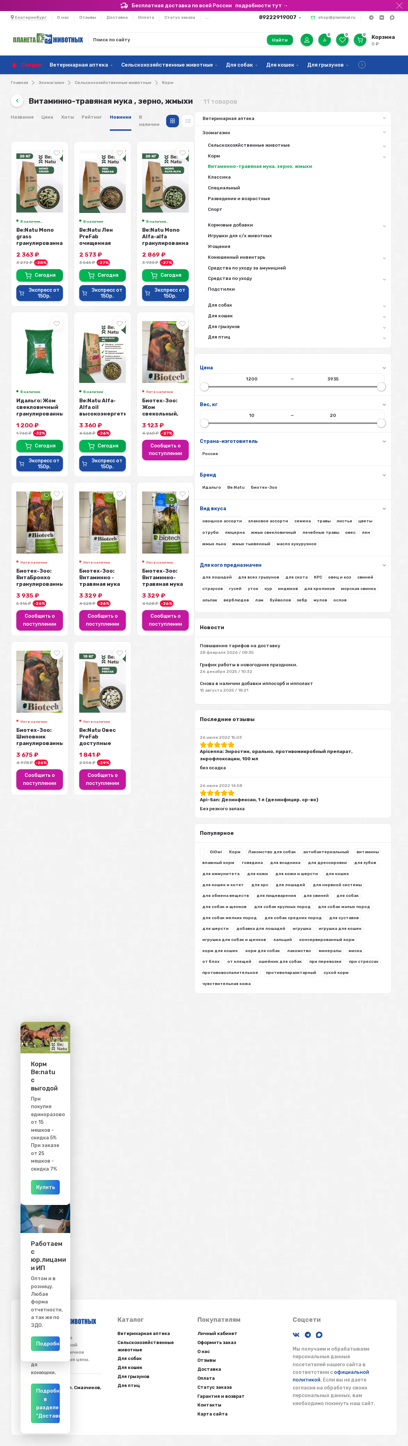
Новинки (235, 117)
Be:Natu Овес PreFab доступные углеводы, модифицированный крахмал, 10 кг (254, 724)
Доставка (117, 17)
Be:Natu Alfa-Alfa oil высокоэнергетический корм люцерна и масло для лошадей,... (260, 407)
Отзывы (87, 17)
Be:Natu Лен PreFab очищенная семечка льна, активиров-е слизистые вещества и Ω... (259, 241)
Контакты (209, 1405)
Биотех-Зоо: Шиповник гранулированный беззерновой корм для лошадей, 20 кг (163, 724)
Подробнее (90, 1344)
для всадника (34, 993)
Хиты (182, 117)
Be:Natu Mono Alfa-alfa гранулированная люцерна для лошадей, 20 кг (353, 237)
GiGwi (32, 949)
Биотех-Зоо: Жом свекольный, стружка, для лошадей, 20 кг (353, 403)
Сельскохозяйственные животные (167, 65)
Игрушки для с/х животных (56, 244)
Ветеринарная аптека (79, 65)
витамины (83, 971)
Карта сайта (212, 1414)
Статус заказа (179, 17)
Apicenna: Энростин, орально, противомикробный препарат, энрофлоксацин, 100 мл (55, 838)
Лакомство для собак (42, 960)
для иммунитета (66, 1004)
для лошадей (58, 1037)
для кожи (29, 1015)
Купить (89, 1187)
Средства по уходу (68, 288)
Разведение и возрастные (55, 206)
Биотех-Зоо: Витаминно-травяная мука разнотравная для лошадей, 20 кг (350, 574)
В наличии (266, 117)
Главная (19, 82)
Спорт (31, 217)
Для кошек (280, 65)
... (207, 17)
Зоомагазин (51, 82)
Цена (162, 117)
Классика (35, 185)
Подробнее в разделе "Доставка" (90, 1416)
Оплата (146, 17)
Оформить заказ (216, 1342)
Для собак (239, 65)
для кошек (30, 1026)
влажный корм (35, 982)
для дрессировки (75, 993)
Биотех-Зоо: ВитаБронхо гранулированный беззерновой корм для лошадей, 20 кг (166, 574)
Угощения (35, 254)
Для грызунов (325, 65)
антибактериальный (42, 971)
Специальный (40, 196)
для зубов (30, 1004)
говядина (68, 982)
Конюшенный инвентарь (68, 266)
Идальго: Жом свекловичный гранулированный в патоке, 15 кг (159, 407)
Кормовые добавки (68, 234)
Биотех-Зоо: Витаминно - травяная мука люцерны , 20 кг (258, 570)
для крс (27, 1037)
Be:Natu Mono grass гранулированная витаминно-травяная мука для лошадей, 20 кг (168, 241)
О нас (63, 17)
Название (136, 117)
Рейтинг (206, 117)
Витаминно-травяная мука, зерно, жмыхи (58, 171)
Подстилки (37, 297)
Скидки (31, 65)
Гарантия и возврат (221, 1396)
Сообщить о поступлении (353, 435)
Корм (167, 82)
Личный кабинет (217, 1333)
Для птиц (68, 346)
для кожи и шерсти (68, 1015)
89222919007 (277, 17)
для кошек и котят (70, 1026)
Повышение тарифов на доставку (59, 710)
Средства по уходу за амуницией (63, 276)
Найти (280, 40)
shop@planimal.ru (337, 17)
